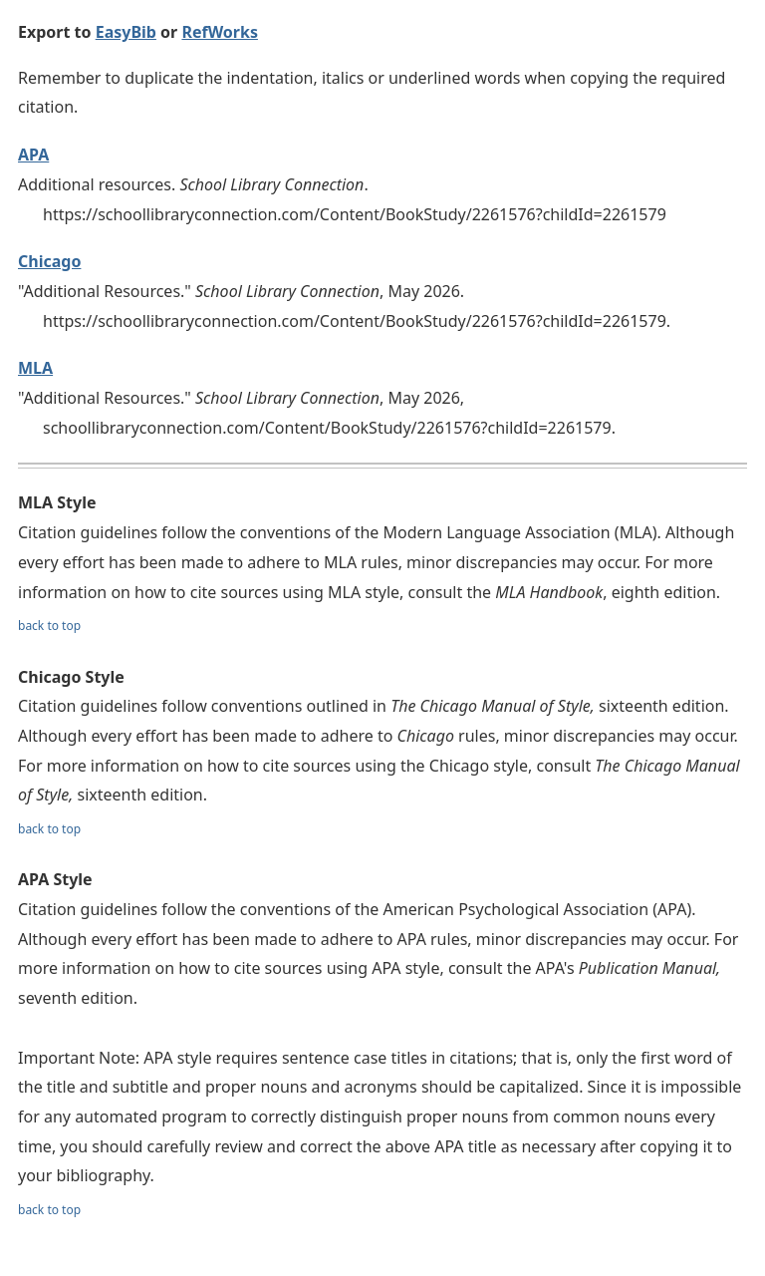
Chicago (49, 261)
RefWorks (219, 32)
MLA (35, 368)
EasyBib (126, 32)
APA (33, 154)
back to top (49, 625)
